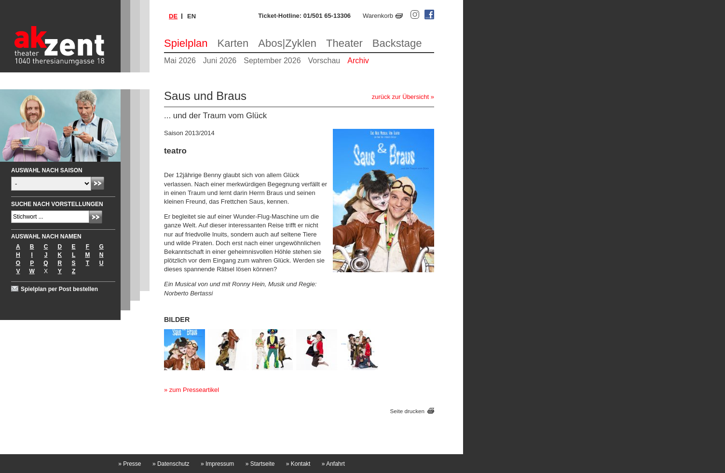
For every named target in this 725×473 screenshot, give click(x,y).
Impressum (217, 463)
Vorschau (324, 60)
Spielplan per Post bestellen (59, 289)
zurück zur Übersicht (400, 96)
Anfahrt (333, 463)
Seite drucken (407, 411)
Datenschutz (171, 463)
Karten (233, 43)
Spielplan (186, 43)
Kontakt (298, 463)
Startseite (260, 463)
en (191, 16)
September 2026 (272, 60)
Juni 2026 (219, 60)
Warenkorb (378, 15)
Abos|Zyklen (287, 43)
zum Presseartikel (194, 389)
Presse (129, 463)
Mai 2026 (180, 60)
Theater (344, 43)
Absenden (97, 183)
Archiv (358, 60)
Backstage (397, 43)
